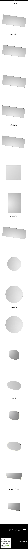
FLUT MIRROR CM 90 (14, 398)
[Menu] (26, 3)
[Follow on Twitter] (24, 529)
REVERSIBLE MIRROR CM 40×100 (14, 125)
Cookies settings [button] (3, 545)
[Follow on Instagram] (23, 529)
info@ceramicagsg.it (17, 530)
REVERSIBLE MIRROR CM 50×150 (14, 246)
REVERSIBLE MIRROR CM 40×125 (14, 155)
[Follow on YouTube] (22, 530)
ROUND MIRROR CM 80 (14, 337)
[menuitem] (13, 0)
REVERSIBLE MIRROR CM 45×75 (14, 216)
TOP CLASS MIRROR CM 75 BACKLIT (14, 519)
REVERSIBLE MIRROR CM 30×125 (14, 64)
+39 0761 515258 (18, 529)
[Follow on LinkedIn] (25, 529)
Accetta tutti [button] (7, 545)
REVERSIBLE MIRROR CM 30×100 (14, 34)
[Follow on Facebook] (22, 529)
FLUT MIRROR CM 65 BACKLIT (14, 428)
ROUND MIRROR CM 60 (14, 307)
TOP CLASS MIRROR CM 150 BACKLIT (14, 489)
